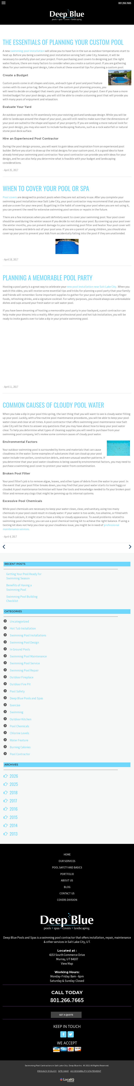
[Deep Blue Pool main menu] (3, 2)
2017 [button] (13, 800)
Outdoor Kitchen (20, 719)
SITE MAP (63, 1071)
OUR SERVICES (67, 861)
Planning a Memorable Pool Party (47, 277)
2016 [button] (14, 808)
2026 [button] (14, 776)
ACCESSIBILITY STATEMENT (85, 1071)
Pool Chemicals (19, 726)
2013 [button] (13, 833)
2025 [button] (14, 784)
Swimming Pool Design (24, 642)
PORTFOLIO (67, 874)
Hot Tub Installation (23, 628)
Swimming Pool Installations (28, 635)
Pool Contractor (20, 754)
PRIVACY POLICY (47, 1071)
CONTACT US (67, 893)
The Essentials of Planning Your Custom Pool (63, 42)
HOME (67, 854)
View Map (67, 963)
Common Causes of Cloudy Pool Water (53, 404)
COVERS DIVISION (67, 899)
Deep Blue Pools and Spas (26, 698)
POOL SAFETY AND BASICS (67, 867)
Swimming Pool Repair (24, 670)
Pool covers (10, 197)
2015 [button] (13, 817)
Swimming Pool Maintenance (28, 656)
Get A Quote (66, 1014)
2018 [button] (14, 792)
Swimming (16, 712)
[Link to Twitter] (71, 1034)
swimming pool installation (27, 51)
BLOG (67, 887)
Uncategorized (19, 621)
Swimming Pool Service (25, 663)
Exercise (15, 705)
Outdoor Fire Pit (20, 684)
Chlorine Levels (19, 733)
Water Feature (19, 740)
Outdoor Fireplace (21, 677)
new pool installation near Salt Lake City (92, 286)
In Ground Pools (20, 649)
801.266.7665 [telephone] (124, 3)
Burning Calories (20, 747)
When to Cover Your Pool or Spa (46, 188)
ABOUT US (67, 880)
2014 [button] (14, 825)
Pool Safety (17, 691)
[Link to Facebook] (63, 1034)
